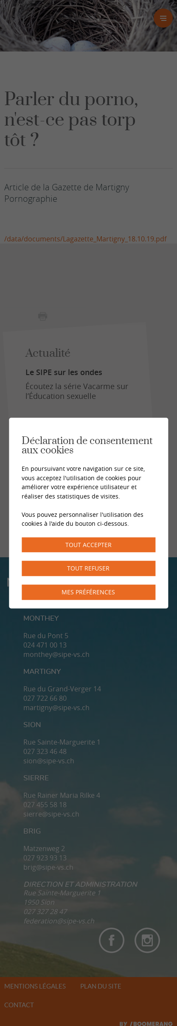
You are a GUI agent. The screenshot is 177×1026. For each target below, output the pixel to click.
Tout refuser (88, 569)
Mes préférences (88, 592)
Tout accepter (88, 545)
